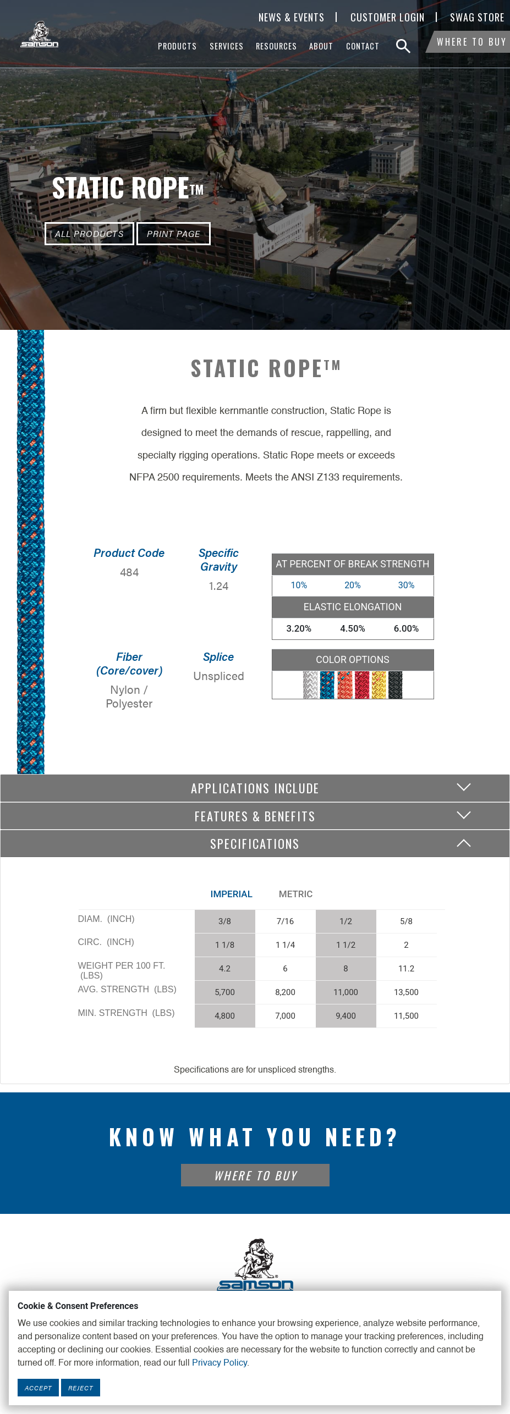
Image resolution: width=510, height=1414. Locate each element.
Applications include (255, 787)
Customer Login (387, 17)
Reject (80, 1388)
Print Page (173, 233)
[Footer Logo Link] (255, 1264)
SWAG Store (477, 17)
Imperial (232, 893)
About (321, 46)
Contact (363, 46)
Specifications (255, 843)
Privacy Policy (219, 1363)
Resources (276, 46)
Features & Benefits (255, 816)
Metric (296, 893)
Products (177, 46)
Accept (38, 1388)
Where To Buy (472, 46)
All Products (89, 233)
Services (227, 46)
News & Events (292, 17)
